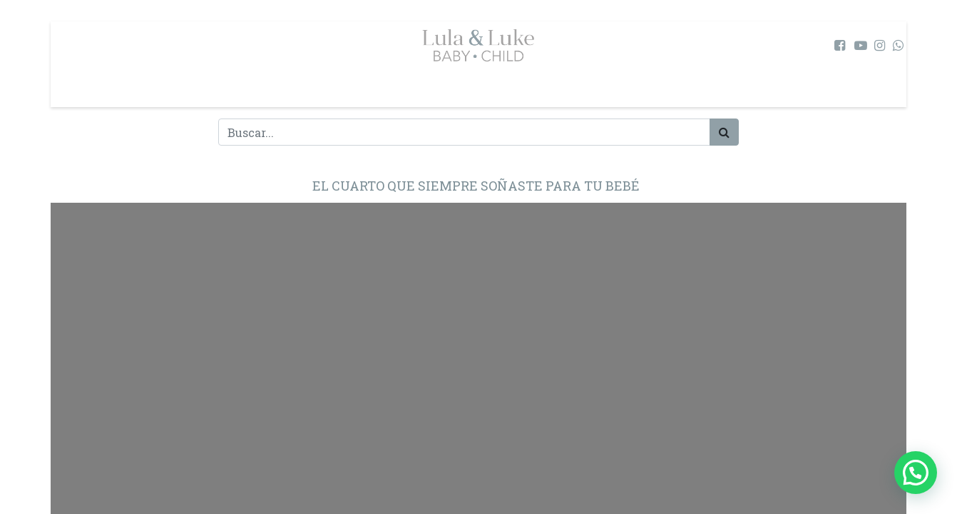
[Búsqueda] (724, 132)
